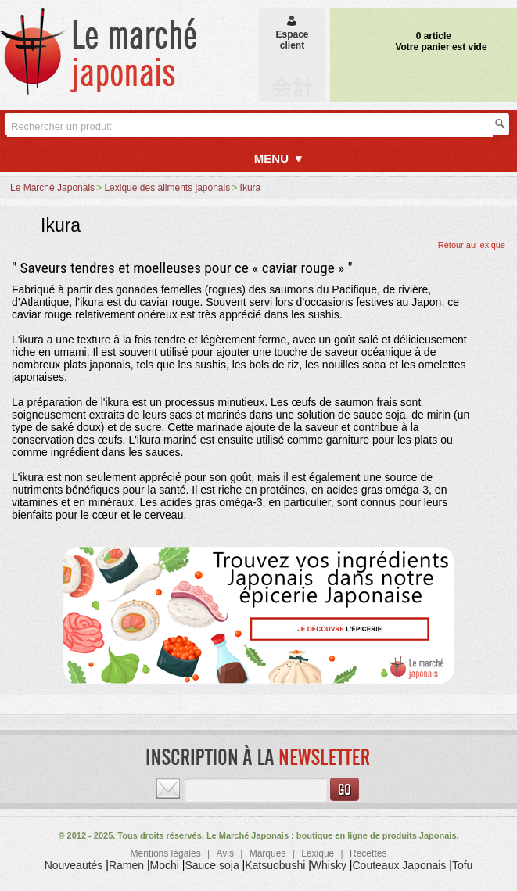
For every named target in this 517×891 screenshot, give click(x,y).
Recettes (368, 853)
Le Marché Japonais (52, 187)
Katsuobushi (275, 865)
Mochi (164, 865)
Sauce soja (212, 865)
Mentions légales (166, 853)
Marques (268, 853)
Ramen (126, 865)
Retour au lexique (471, 245)
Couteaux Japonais (400, 865)
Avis (224, 853)
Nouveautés (74, 865)
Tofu (462, 865)
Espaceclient (291, 34)
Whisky (328, 865)
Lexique (317, 853)
